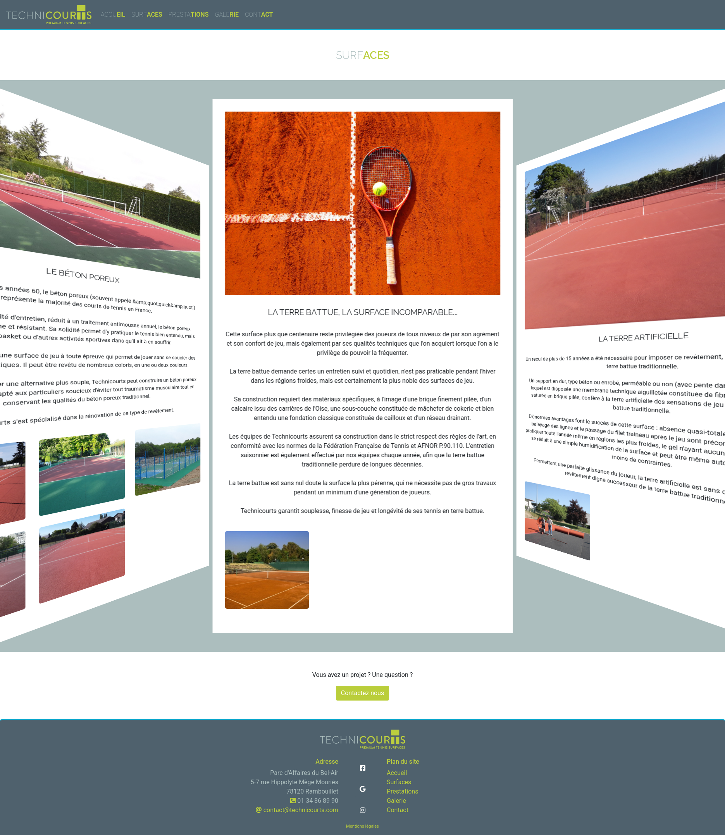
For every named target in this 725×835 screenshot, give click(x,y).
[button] (362, 768)
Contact (397, 810)
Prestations (402, 791)
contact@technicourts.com (300, 810)
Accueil (397, 772)
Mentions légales (362, 826)
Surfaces (399, 782)
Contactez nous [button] (362, 693)
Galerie (396, 800)
